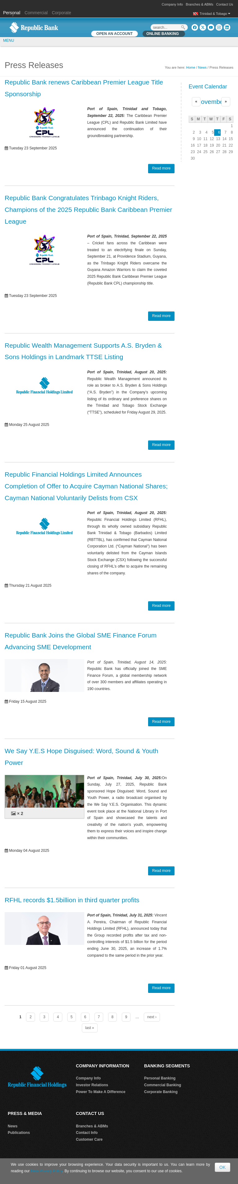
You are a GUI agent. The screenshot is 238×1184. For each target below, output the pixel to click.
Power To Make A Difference (101, 1092)
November (211, 101)
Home (190, 67)
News (202, 67)
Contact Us (224, 4)
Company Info (172, 4)
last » (89, 1028)
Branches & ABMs (200, 4)
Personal (12, 12)
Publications (19, 1132)
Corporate (61, 12)
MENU (8, 40)
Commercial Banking (162, 1085)
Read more (161, 168)
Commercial (36, 12)
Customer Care (89, 1139)
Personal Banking (159, 1078)
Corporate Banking (161, 1092)
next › (151, 1017)
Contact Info (87, 1132)
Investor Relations (92, 1085)
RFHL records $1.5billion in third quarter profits (72, 899)
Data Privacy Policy (46, 1171)
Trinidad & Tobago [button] (215, 13)
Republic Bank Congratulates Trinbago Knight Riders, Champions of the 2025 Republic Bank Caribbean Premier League (88, 209)
